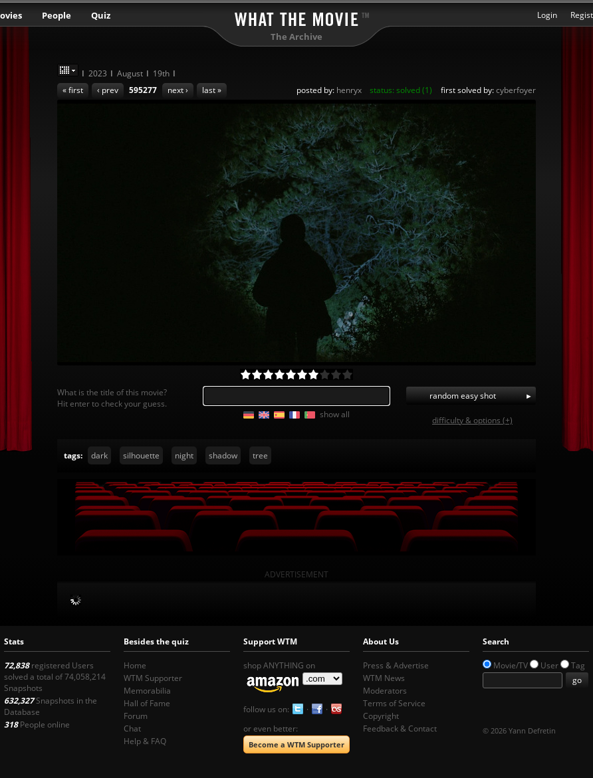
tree (260, 455)
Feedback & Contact (400, 728)
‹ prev (107, 90)
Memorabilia (147, 690)
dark (99, 455)
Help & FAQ (145, 741)
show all (335, 414)
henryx (349, 90)
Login (547, 15)
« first (72, 90)
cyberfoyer (516, 90)
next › (178, 90)
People (56, 15)
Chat (132, 728)
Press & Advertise (396, 665)
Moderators (385, 690)
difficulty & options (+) (472, 420)
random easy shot (462, 395)
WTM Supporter (153, 678)
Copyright (381, 716)
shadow (223, 455)
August (130, 73)
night (184, 455)
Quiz (100, 15)
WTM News (384, 678)
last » (211, 90)
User (549, 665)
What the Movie (296, 17)
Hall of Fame (147, 703)
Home (135, 665)
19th (161, 73)
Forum (136, 716)
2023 (97, 73)
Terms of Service (394, 703)
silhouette (141, 455)
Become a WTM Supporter (296, 744)
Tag (578, 665)
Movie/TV (510, 665)
